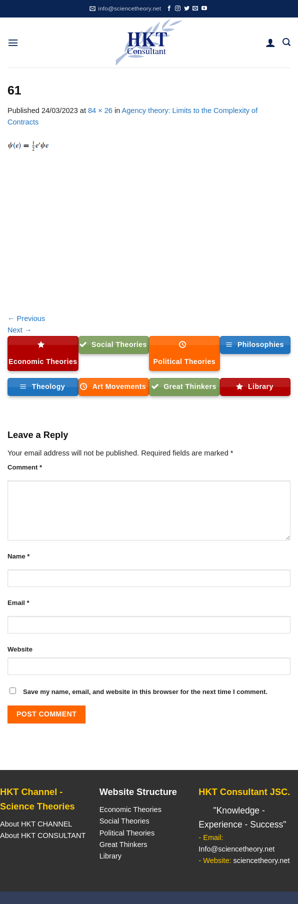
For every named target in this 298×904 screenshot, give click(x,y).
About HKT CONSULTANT (43, 836)
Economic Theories (131, 810)
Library (111, 856)
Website (20, 649)
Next (20, 330)
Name (19, 556)
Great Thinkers (124, 844)
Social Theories (125, 821)
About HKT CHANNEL (36, 824)
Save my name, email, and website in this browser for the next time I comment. (145, 692)
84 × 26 (100, 110)
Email (19, 602)
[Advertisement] (149, 238)
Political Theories (127, 833)
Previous (26, 318)
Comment (25, 467)
